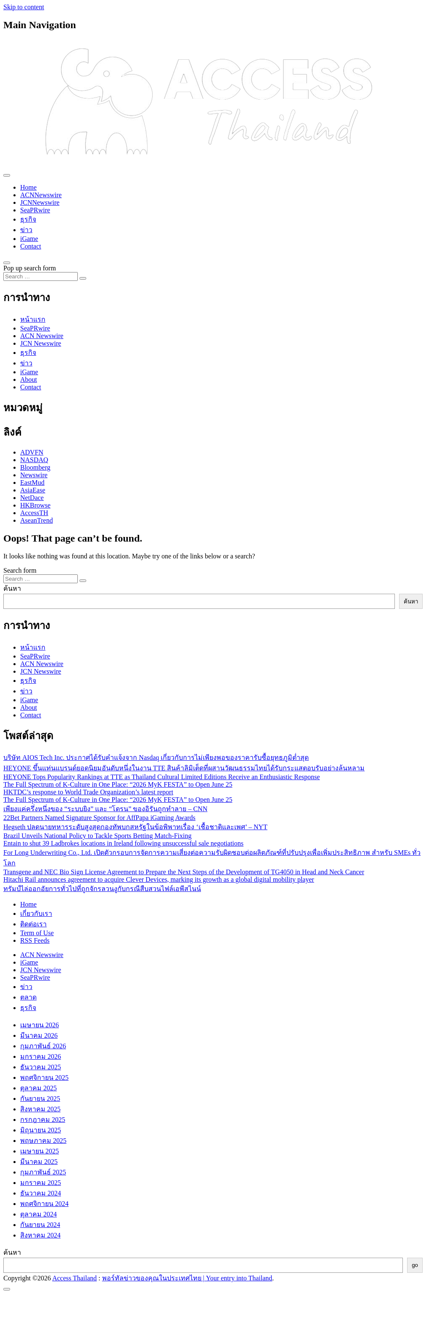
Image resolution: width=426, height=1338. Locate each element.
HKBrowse (35, 505)
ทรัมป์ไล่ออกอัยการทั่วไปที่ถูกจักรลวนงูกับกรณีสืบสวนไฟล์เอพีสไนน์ (102, 888)
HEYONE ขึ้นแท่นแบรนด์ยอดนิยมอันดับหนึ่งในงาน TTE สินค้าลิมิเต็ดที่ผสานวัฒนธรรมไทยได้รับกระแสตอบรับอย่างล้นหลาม (184, 768)
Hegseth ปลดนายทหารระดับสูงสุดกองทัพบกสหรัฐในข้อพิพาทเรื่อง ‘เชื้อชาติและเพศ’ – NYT (135, 826)
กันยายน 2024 (40, 1224)
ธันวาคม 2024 (40, 1193)
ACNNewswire (41, 194)
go (415, 1265)
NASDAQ (34, 459)
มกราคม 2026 (40, 1056)
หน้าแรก (32, 319)
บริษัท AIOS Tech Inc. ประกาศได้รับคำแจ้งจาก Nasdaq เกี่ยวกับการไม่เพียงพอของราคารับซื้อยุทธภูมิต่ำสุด (156, 757)
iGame (29, 238)
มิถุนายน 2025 (40, 1130)
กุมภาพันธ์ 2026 (43, 1046)
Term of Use (37, 932)
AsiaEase (32, 490)
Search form (20, 570)
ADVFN (31, 452)
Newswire (34, 475)
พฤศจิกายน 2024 (44, 1203)
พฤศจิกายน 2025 (44, 1077)
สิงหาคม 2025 (40, 1109)
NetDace (32, 497)
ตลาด (28, 997)
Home (28, 187)
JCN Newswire (40, 343)
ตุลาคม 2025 (38, 1088)
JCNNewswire (39, 202)
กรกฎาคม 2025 (42, 1119)
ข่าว (26, 229)
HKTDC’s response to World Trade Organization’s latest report (88, 792)
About (28, 379)
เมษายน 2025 (39, 1151)
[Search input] (40, 276)
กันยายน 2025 (40, 1098)
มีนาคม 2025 (39, 1161)
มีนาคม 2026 (39, 1035)
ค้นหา (12, 588)
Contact (30, 246)
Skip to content (23, 7)
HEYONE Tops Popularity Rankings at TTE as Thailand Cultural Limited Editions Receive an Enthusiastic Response (161, 776)
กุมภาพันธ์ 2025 (43, 1172)
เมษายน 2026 (39, 1025)
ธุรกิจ (28, 219)
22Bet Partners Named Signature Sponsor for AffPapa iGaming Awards (99, 817)
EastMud (32, 482)
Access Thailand (74, 1278)
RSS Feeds (35, 940)
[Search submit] (82, 278)
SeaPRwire (35, 210)
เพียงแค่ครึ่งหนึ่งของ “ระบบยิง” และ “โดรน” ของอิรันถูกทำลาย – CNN (105, 808)
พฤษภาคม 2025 (43, 1140)
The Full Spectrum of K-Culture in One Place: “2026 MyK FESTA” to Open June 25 (117, 784)
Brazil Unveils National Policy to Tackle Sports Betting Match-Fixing (97, 835)
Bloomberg (35, 467)
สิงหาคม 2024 (40, 1235)
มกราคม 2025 (40, 1182)
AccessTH (34, 512)
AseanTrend (36, 520)
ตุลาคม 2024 (38, 1214)
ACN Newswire (42, 335)
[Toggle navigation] (6, 175)
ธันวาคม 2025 (40, 1067)
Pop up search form (29, 268)
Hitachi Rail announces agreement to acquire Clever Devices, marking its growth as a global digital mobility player (158, 879)
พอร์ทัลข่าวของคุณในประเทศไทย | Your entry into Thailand (187, 1278)
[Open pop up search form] (6, 263)
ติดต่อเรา (33, 924)
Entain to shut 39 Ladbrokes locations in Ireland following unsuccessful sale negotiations (123, 843)
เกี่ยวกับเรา (36, 913)
